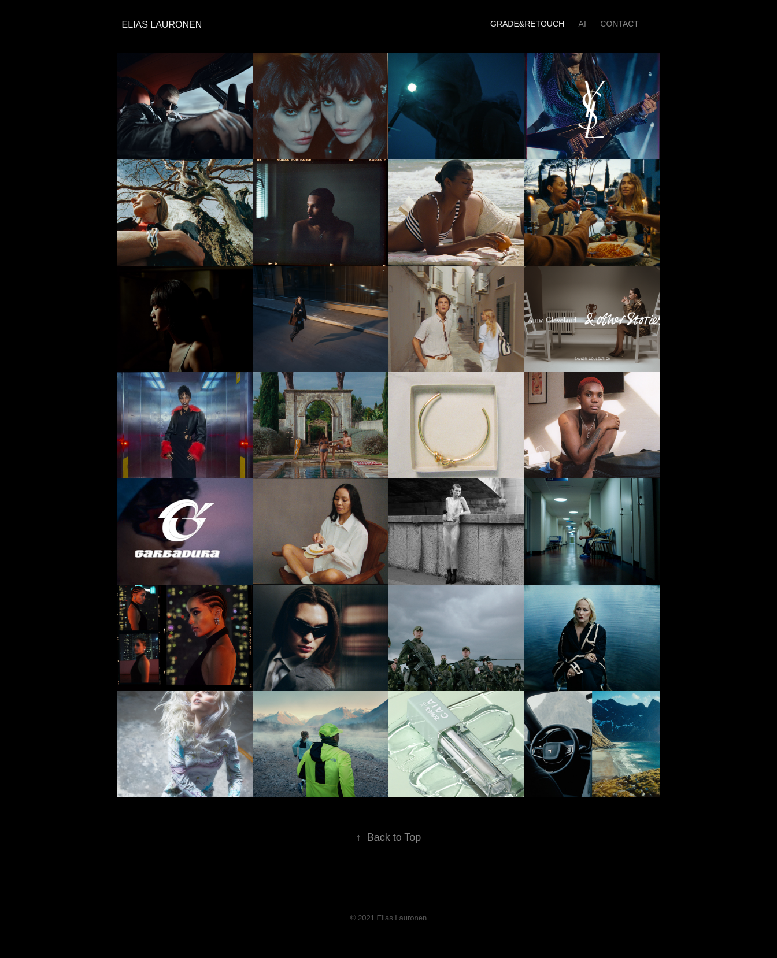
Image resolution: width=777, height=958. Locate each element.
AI (582, 23)
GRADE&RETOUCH (527, 23)
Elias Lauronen (159, 24)
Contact (619, 23)
